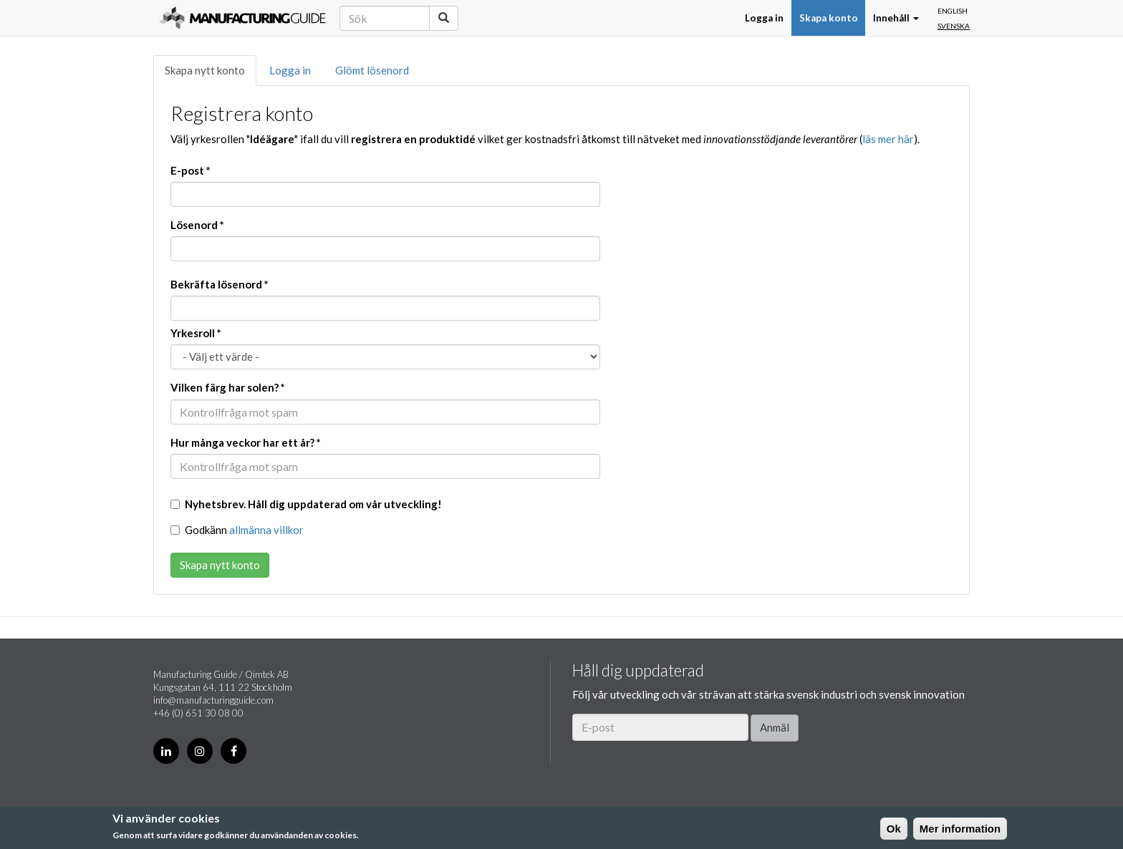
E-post (190, 170)
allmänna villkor (266, 529)
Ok (894, 829)
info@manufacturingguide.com (213, 700)
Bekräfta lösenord (219, 284)
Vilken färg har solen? (227, 387)
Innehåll (896, 18)
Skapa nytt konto (205, 70)
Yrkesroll (195, 332)
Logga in (764, 18)
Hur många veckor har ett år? (245, 442)
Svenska (954, 25)
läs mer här (888, 138)
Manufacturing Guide (242, 17)
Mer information (960, 829)
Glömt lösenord (372, 70)
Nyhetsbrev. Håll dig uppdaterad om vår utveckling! (306, 504)
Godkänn (237, 529)
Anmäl (774, 727)
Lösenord (197, 224)
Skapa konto (828, 18)
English (953, 10)
